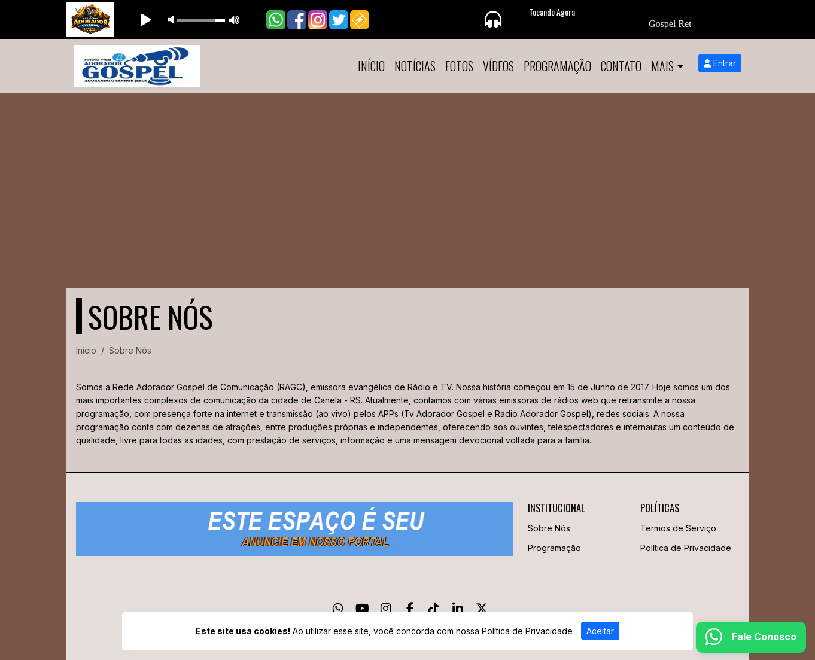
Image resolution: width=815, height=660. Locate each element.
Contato (621, 66)
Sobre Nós (549, 528)
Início (371, 66)
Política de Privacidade (685, 548)
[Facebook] (410, 608)
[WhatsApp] (338, 608)
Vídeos (498, 66)
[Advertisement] (407, 182)
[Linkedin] (457, 608)
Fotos (459, 66)
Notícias (415, 66)
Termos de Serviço (678, 528)
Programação (557, 66)
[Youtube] (362, 608)
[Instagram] (386, 608)
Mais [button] (662, 66)
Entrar (720, 63)
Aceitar (600, 631)
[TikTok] (433, 608)
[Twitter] (482, 608)
